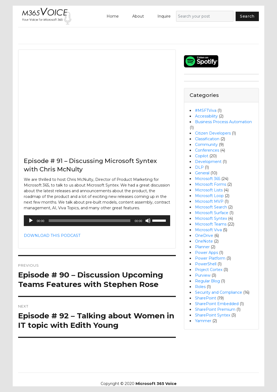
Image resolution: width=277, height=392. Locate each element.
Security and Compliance (218, 292)
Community (206, 144)
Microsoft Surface (211, 212)
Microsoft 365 (207, 178)
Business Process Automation (223, 121)
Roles (200, 286)
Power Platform (210, 258)
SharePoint (205, 298)
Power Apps (206, 252)
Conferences (207, 150)
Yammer (203, 320)
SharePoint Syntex (212, 315)
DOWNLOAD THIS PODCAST (52, 235)
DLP (199, 167)
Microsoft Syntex (211, 218)
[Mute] (148, 220)
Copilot (201, 155)
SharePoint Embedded (217, 303)
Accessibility (206, 116)
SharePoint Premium (215, 309)
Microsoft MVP (209, 201)
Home (113, 16)
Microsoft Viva (208, 229)
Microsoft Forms (210, 184)
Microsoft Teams (210, 224)
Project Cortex (208, 269)
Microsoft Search (211, 207)
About (138, 16)
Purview (202, 275)
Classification (207, 138)
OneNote (204, 241)
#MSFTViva (205, 110)
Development (208, 161)
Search (247, 16)
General (202, 173)
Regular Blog (207, 281)
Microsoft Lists (209, 190)
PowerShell (205, 264)
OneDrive (204, 235)
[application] (97, 220)
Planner (202, 246)
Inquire (164, 16)
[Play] (31, 220)
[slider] (89, 220)
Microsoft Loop (209, 195)
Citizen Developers (213, 133)
